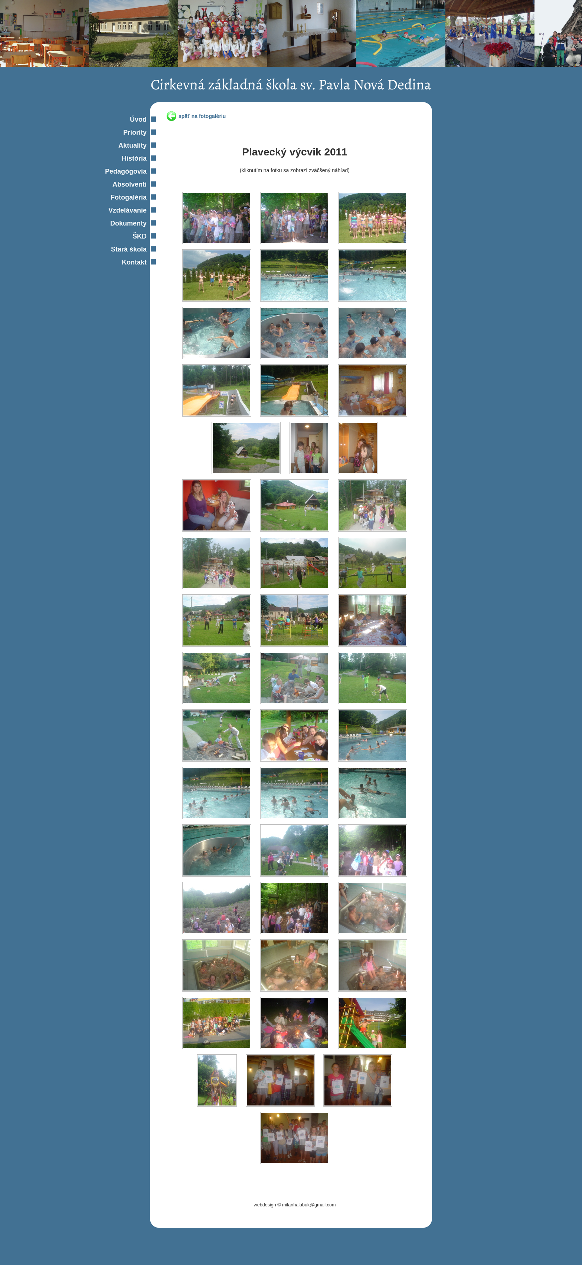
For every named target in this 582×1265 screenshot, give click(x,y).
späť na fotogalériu (202, 116)
